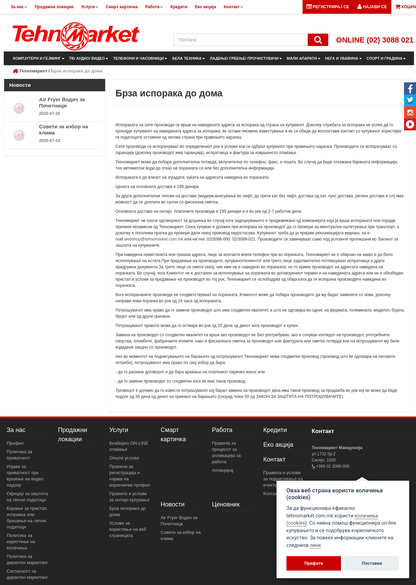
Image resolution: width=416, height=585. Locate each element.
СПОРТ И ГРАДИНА (386, 58)
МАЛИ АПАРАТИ (303, 58)
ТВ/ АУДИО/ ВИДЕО (89, 58)
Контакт (274, 459)
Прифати (313, 563)
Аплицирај (223, 470)
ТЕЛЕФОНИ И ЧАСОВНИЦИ (140, 58)
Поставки (372, 563)
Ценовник (226, 504)
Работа (222, 429)
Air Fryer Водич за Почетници (62, 102)
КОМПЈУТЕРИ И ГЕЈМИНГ (38, 58)
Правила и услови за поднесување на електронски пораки (283, 479)
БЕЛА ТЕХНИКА (188, 58)
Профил (15, 443)
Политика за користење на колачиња (21, 541)
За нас (16, 429)
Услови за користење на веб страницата (127, 529)
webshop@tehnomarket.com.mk (153, 239)
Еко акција (278, 444)
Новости (173, 504)
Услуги (118, 429)
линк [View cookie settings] (315, 545)
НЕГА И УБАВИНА (343, 58)
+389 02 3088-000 (332, 466)
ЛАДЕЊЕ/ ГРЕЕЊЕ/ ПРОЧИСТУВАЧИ (246, 58)
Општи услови (124, 457)
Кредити (275, 429)
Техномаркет (33, 70)
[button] (372, 7)
